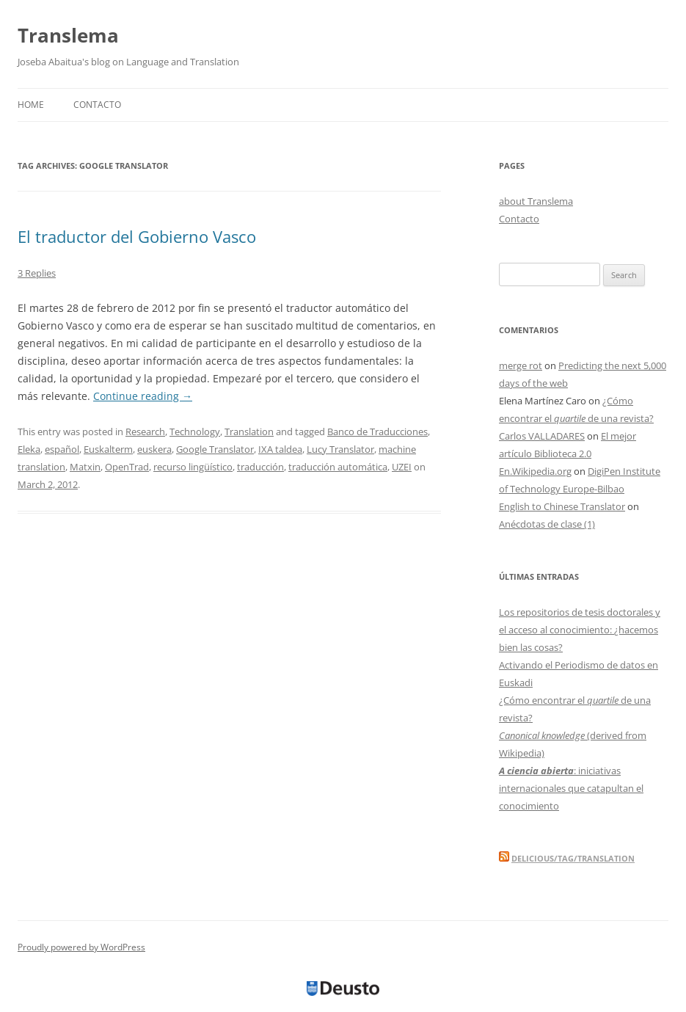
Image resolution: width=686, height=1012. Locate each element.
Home (31, 104)
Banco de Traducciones (377, 431)
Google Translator (215, 449)
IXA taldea (280, 449)
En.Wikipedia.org (535, 471)
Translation (249, 431)
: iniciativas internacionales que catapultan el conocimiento (571, 788)
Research (145, 431)
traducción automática (337, 466)
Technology (194, 431)
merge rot (520, 365)
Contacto (97, 104)
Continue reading (142, 396)
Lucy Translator (340, 449)
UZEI (402, 466)
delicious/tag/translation (573, 858)
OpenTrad (127, 466)
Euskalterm (108, 449)
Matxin (85, 466)
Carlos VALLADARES (542, 436)
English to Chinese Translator (562, 506)
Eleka (29, 449)
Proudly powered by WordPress (81, 947)
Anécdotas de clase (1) (547, 524)
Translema (68, 35)
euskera (154, 449)
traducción (260, 466)
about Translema (536, 201)
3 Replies (37, 273)
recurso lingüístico (193, 466)
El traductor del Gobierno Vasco (137, 236)
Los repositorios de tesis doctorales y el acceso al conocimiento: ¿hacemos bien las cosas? (579, 629)
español (62, 449)
